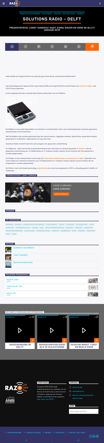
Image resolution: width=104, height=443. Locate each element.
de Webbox (81, 148)
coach (61, 224)
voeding (81, 231)
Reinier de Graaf (43, 231)
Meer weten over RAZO (46, 399)
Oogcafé (57, 14)
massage (69, 227)
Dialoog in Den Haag (23, 263)
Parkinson (88, 227)
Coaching (70, 224)
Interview (10, 227)
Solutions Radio (68, 14)
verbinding (65, 231)
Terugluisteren (33, 433)
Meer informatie (61, 194)
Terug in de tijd (14, 286)
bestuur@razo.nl (78, 391)
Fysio (92, 224)
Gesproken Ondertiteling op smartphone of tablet (64, 158)
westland (91, 231)
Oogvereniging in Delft (20, 345)
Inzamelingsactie (23, 227)
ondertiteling (42, 168)
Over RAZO (60, 433)
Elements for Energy (23, 248)
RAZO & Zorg (29, 231)
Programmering (15, 433)
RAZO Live (11, 293)
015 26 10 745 (77, 387)
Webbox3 (80, 14)
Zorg (14, 234)
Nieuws (48, 433)
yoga (8, 234)
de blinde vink (81, 224)
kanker (35, 227)
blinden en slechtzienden (30, 14)
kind (41, 227)
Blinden (18, 224)
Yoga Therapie (20, 255)
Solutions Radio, (85, 86)
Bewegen (9, 224)
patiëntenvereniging (14, 231)
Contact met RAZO (77, 433)
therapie (55, 231)
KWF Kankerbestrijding (54, 227)
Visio (74, 231)
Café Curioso (47, 14)
